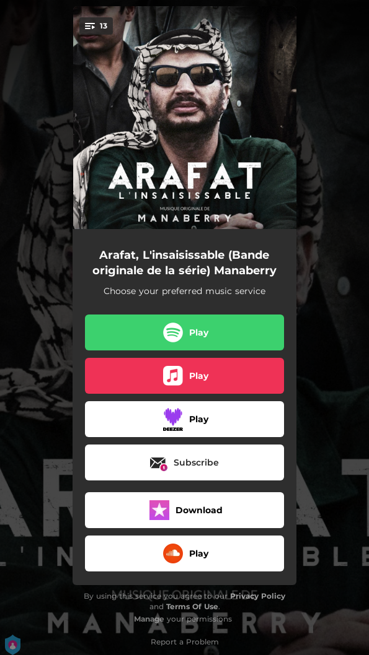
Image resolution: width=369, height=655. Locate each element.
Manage (149, 618)
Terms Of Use (192, 606)
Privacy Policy (257, 596)
